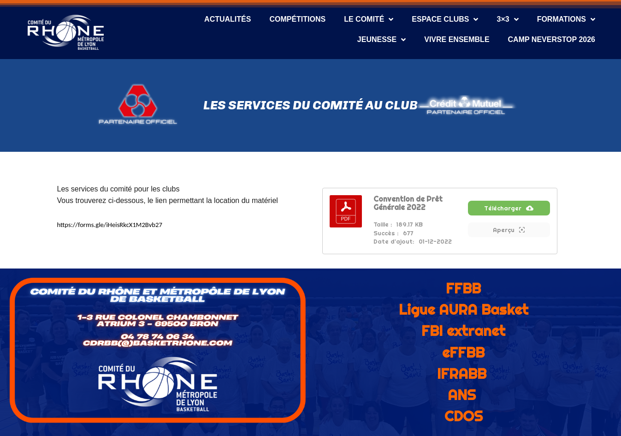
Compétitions (297, 19)
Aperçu (509, 235)
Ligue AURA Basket (463, 309)
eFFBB (463, 352)
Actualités (227, 19)
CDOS (463, 416)
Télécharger (508, 213)
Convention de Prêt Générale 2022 (408, 203)
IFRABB (461, 373)
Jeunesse (381, 39)
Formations (566, 19)
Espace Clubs (445, 19)
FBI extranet (463, 331)
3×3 (507, 19)
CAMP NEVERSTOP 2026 (551, 39)
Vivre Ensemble (456, 39)
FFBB (463, 288)
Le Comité (368, 19)
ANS (462, 395)
